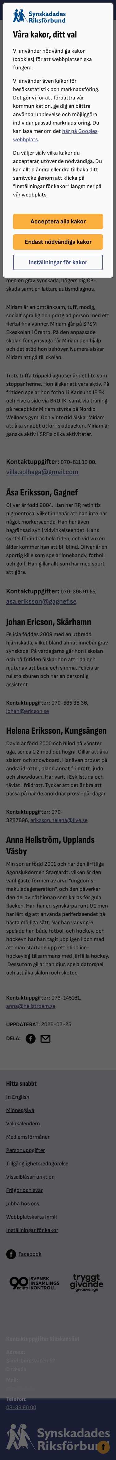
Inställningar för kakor (58, 262)
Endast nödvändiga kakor (58, 242)
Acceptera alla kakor (58, 221)
